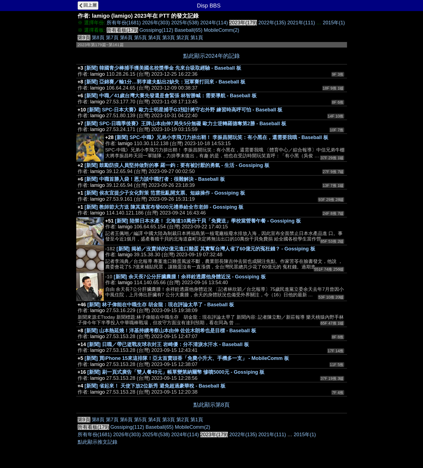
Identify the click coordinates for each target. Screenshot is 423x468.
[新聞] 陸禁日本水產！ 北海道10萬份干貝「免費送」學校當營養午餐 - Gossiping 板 (208, 221)
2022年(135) (272, 22)
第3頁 (168, 37)
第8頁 (98, 37)
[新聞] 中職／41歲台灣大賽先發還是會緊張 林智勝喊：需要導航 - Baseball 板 (171, 95)
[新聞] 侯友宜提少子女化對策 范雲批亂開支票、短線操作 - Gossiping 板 (165, 193)
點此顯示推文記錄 (97, 442)
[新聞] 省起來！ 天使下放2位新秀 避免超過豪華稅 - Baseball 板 (155, 386)
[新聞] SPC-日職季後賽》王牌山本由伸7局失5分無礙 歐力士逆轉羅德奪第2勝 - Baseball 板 (185, 123)
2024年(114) (214, 22)
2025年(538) (185, 22)
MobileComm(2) (221, 30)
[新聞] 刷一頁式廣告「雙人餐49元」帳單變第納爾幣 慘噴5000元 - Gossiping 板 (175, 372)
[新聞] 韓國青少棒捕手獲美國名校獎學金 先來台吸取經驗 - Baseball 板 (163, 68)
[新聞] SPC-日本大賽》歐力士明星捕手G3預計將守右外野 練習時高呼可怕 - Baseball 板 (184, 110)
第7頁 (112, 37)
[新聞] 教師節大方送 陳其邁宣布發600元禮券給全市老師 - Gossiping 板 (164, 207)
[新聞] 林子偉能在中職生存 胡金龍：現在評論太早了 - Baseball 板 (160, 304)
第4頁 (154, 37)
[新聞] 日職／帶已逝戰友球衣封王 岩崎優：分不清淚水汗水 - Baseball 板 (168, 344)
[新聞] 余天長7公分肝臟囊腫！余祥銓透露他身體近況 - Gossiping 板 (190, 276)
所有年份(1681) (124, 22)
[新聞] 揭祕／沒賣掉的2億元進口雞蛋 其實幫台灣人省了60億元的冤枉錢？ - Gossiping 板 (216, 249)
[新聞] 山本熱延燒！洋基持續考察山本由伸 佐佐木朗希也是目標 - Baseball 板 (170, 330)
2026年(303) (156, 22)
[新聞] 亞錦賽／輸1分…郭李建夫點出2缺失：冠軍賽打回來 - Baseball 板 (165, 82)
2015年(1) (334, 22)
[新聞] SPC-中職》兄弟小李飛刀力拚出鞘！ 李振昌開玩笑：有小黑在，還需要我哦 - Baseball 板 (221, 137)
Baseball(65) (189, 30)
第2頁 (182, 37)
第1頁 (196, 37)
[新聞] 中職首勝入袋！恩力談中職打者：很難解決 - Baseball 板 (155, 179)
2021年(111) (301, 22)
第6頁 (126, 37)
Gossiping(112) (156, 30)
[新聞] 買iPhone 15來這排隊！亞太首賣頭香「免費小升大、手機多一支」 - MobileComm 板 (187, 358)
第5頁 (140, 37)
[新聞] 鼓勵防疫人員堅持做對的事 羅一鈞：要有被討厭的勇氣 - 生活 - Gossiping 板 (177, 165)
